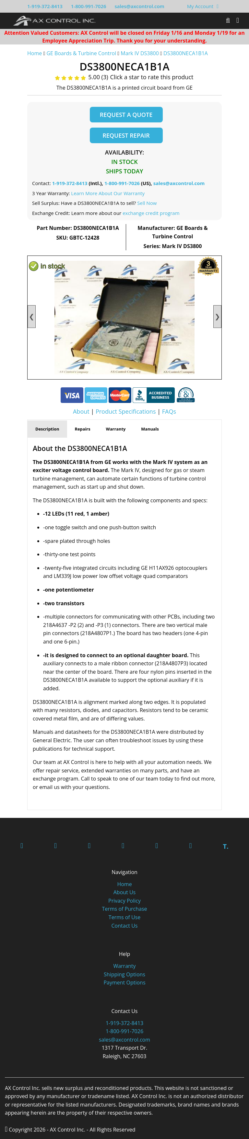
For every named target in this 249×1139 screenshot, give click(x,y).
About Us (124, 892)
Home (34, 53)
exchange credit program (151, 213)
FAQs (169, 411)
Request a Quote (126, 115)
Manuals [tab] (150, 429)
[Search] (228, 20)
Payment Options (124, 982)
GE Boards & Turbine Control (81, 53)
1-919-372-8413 (45, 6)
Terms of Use (124, 917)
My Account (200, 6)
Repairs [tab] (82, 429)
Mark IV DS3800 (140, 53)
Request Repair (125, 135)
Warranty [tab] (116, 429)
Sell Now (147, 203)
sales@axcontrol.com (139, 6)
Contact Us (125, 925)
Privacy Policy (124, 900)
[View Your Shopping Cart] (218, 6)
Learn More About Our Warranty (108, 193)
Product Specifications (126, 411)
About (81, 411)
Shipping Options (124, 974)
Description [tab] (47, 429)
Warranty (124, 966)
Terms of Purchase (124, 908)
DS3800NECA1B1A (185, 53)
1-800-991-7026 (88, 6)
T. (225, 846)
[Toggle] (237, 20)
